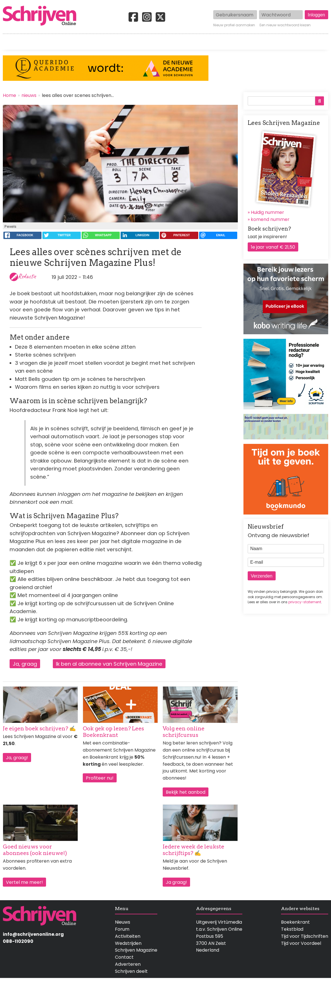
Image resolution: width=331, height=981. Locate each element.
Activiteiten (197, 42)
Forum (122, 929)
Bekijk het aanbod (185, 792)
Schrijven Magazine (136, 950)
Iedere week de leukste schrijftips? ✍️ (193, 849)
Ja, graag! (17, 757)
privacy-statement (304, 602)
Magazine (244, 42)
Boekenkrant (295, 922)
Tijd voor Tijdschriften (304, 936)
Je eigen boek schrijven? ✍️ (39, 728)
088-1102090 (18, 941)
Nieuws (122, 922)
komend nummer (270, 219)
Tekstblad (292, 929)
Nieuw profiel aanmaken (234, 25)
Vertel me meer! (24, 882)
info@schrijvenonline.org (33, 934)
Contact (319, 42)
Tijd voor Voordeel (301, 943)
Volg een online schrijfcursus (183, 731)
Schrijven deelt (131, 971)
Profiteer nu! (100, 778)
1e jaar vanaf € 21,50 (273, 247)
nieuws (28, 95)
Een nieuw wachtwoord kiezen (285, 25)
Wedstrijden (147, 42)
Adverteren (128, 964)
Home (10, 42)
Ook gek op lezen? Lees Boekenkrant (113, 731)
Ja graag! (176, 882)
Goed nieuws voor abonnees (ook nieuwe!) (35, 849)
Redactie (27, 276)
